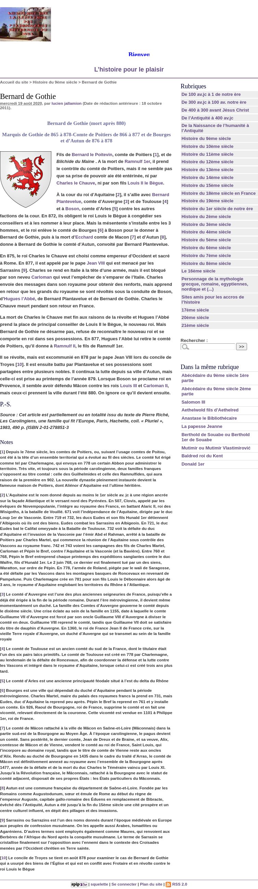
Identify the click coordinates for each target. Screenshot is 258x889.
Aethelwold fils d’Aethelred (209, 409)
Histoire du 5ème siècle (206, 239)
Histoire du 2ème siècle (206, 216)
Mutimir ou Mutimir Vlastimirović (215, 447)
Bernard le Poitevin (92, 154)
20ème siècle (195, 317)
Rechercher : (194, 340)
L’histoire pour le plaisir (129, 69)
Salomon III (193, 402)
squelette (99, 884)
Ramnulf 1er (137, 161)
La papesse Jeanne (201, 426)
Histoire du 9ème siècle (55, 82)
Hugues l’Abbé (19, 298)
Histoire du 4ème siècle (206, 231)
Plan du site (151, 884)
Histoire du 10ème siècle (207, 146)
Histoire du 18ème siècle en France (218, 193)
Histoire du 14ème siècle (207, 177)
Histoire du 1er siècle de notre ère (217, 208)
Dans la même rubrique (210, 367)
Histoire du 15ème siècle (207, 185)
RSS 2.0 (176, 884)
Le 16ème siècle (198, 271)
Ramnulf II (64, 345)
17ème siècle (195, 310)
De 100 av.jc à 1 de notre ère (211, 94)
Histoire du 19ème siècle (207, 200)
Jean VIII (96, 263)
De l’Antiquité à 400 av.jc (207, 117)
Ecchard (84, 237)
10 (19, 364)
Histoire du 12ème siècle (207, 161)
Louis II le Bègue (145, 183)
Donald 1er (192, 464)
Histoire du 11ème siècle (207, 154)
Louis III (128, 385)
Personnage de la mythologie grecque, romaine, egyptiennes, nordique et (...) (214, 284)
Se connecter (124, 884)
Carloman (41, 277)
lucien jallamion (67, 103)
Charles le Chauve (75, 183)
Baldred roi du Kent (202, 455)
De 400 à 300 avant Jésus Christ (215, 110)
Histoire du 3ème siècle (206, 224)
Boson (72, 208)
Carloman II (155, 385)
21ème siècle (195, 325)
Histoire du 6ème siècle (206, 247)
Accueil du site (14, 82)
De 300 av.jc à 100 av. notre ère (213, 102)
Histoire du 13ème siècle (207, 169)
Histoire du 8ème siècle (206, 263)
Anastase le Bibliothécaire (209, 418)
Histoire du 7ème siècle (206, 255)
